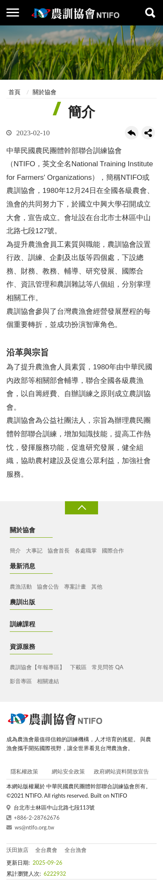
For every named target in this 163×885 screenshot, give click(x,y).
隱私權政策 (24, 771)
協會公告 (48, 586)
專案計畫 (75, 586)
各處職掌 (86, 550)
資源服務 (22, 646)
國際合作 (113, 550)
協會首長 (59, 550)
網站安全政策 (68, 771)
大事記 (34, 550)
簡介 (15, 550)
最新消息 (22, 566)
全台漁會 (76, 849)
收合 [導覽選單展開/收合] (81, 507)
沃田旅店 (17, 849)
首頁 (14, 91)
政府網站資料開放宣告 (121, 771)
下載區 (78, 667)
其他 (96, 586)
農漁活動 (21, 586)
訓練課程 (22, 624)
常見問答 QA (107, 667)
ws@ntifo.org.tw (34, 827)
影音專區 (21, 681)
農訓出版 (22, 602)
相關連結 (48, 681)
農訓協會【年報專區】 (37, 667)
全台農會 (46, 849)
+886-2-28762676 (37, 817)
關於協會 (44, 91)
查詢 (150, 12)
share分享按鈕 (148, 133)
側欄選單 (12, 12)
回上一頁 (131, 133)
